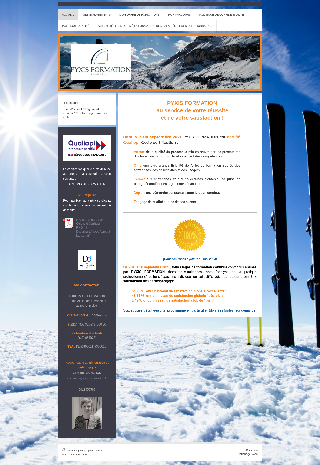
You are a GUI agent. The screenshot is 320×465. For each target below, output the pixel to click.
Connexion (252, 450)
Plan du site (95, 450)
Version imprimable (75, 450)
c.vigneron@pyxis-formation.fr (87, 378)
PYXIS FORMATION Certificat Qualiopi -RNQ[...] (89, 223)
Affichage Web (248, 454)
